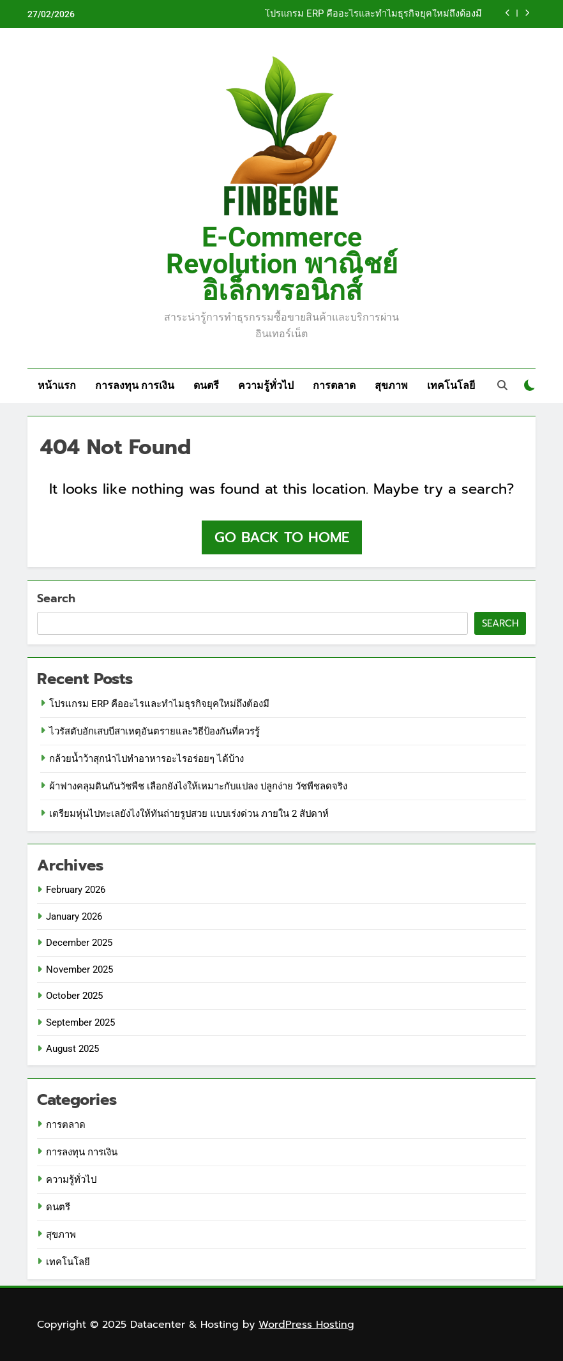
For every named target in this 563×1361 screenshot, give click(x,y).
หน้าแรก (57, 385)
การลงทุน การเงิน (134, 385)
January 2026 (74, 916)
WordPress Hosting (306, 1324)
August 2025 (72, 1048)
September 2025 (80, 1022)
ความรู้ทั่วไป (266, 385)
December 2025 (79, 942)
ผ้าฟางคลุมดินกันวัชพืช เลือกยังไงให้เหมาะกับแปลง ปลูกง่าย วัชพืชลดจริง (198, 786)
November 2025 (79, 969)
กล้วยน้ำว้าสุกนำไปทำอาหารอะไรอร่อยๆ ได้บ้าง (146, 758)
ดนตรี (206, 385)
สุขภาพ (391, 385)
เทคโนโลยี (451, 385)
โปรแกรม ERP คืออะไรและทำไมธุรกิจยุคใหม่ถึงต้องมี (373, 14)
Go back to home (281, 537)
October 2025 (74, 995)
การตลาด (334, 385)
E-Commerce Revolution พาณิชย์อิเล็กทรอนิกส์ (282, 264)
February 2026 (75, 889)
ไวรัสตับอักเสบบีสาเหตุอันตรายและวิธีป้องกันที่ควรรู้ (154, 731)
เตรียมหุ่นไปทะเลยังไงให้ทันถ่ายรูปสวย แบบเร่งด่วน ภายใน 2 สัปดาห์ (189, 813)
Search (56, 598)
